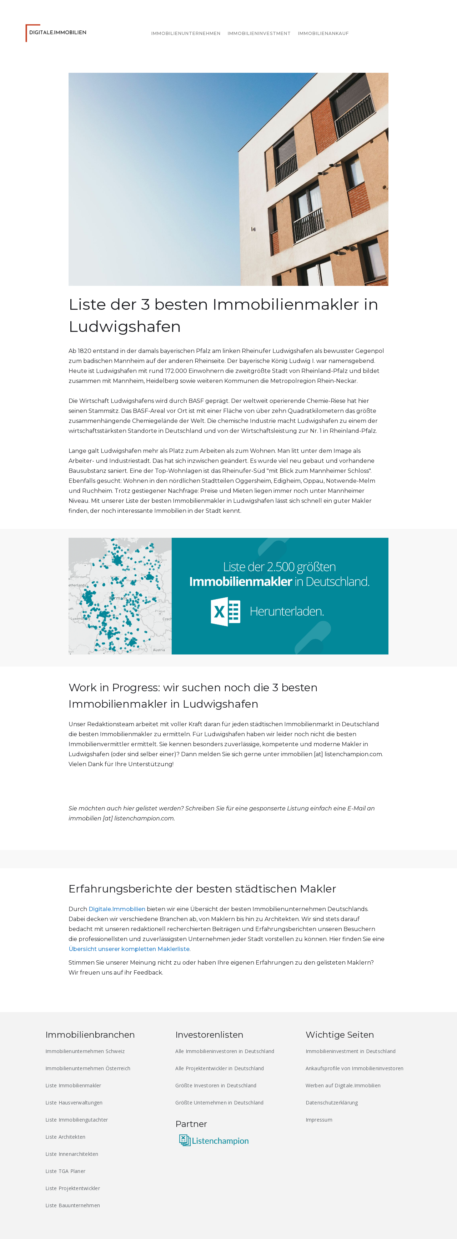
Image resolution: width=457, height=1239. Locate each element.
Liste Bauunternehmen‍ (72, 1205)
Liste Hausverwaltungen (74, 1102)
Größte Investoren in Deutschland (215, 1085)
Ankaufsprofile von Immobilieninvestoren (355, 1068)
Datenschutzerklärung (332, 1102)
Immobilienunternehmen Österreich (87, 1068)
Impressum (319, 1119)
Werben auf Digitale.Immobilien (343, 1085)
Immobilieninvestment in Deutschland (351, 1051)
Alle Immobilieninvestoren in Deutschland (224, 1051)
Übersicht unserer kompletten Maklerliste (129, 949)
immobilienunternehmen (186, 33)
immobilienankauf (323, 33)
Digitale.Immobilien (117, 909)
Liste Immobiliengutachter (76, 1119)
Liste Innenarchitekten (72, 1153)
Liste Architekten (65, 1136)
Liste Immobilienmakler (73, 1085)
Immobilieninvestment (259, 33)
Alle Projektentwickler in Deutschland (219, 1068)
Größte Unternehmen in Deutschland (219, 1102)
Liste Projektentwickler (72, 1188)
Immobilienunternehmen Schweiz (85, 1051)
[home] (58, 32)
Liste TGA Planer (65, 1171)
